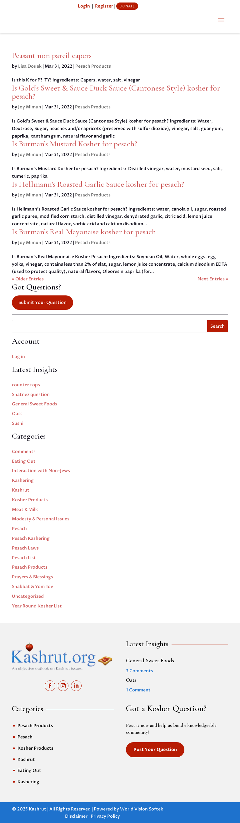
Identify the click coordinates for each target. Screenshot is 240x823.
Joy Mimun (29, 107)
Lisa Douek (30, 66)
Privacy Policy (105, 816)
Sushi (17, 423)
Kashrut (20, 490)
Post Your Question (155, 750)
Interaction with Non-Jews (41, 471)
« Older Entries (28, 279)
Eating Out (24, 461)
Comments (24, 452)
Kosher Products (30, 500)
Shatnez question (31, 395)
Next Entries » (213, 279)
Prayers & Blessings (32, 577)
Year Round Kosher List (37, 606)
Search (217, 326)
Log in (18, 357)
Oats (17, 414)
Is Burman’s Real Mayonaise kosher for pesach (84, 232)
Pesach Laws (25, 548)
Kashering (23, 480)
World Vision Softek (141, 809)
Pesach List (24, 558)
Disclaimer (76, 816)
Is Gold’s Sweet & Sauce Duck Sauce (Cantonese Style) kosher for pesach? (116, 92)
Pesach (19, 529)
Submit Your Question (42, 302)
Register (104, 6)
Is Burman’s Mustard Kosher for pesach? (74, 143)
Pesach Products (93, 66)
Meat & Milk (25, 510)
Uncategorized (28, 596)
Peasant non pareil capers (52, 55)
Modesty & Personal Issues (40, 519)
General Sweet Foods (34, 404)
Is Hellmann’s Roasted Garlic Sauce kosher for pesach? (98, 184)
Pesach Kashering (31, 538)
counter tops (26, 385)
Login (84, 6)
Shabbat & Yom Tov (32, 587)
